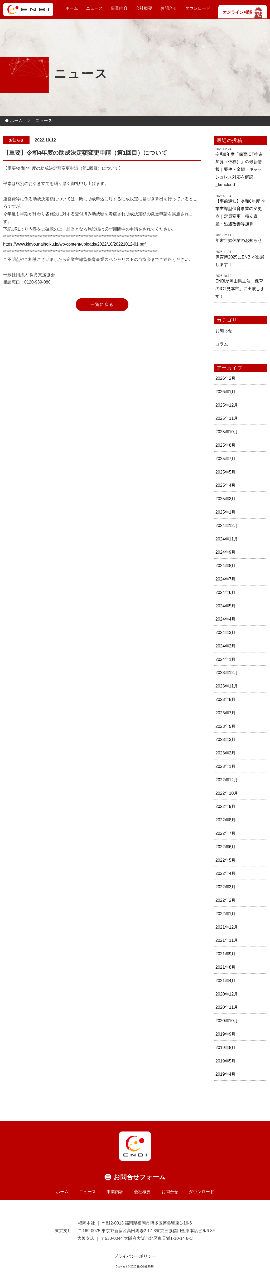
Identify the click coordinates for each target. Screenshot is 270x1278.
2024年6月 (225, 592)
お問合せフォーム (140, 1177)
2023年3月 (225, 739)
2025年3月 (225, 498)
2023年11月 (226, 686)
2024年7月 (225, 579)
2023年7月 (225, 713)
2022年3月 (225, 887)
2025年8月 (225, 445)
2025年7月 (225, 458)
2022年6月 (225, 847)
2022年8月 (225, 820)
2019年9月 (225, 1034)
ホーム (71, 8)
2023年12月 (226, 672)
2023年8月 (225, 699)
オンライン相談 (243, 12)
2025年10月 (226, 432)
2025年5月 (225, 472)
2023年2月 (225, 753)
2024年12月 (226, 525)
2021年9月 (225, 954)
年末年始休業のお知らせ (238, 240)
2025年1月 (225, 512)
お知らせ (223, 330)
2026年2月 (225, 378)
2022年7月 (225, 833)
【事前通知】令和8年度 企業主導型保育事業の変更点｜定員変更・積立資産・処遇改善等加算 (240, 212)
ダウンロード (197, 8)
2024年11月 (226, 539)
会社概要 (144, 8)
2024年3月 (225, 632)
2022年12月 (226, 780)
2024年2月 (225, 646)
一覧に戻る (102, 304)
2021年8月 (225, 967)
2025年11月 (226, 418)
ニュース (94, 8)
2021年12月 (226, 927)
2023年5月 (225, 726)
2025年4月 (225, 485)
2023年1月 (225, 766)
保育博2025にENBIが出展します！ (239, 261)
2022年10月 (226, 793)
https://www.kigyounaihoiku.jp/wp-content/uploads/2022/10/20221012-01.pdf (74, 244)
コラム (221, 344)
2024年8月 (225, 565)
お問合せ (168, 8)
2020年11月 (226, 1007)
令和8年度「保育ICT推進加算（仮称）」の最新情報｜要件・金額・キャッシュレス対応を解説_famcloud (239, 169)
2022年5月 (225, 860)
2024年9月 (225, 552)
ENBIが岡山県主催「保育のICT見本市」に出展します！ (239, 289)
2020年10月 (226, 1020)
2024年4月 (225, 619)
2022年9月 (225, 806)
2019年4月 (225, 1074)
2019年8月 (225, 1047)
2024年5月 (225, 606)
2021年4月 (225, 980)
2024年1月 (225, 659)
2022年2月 (225, 900)
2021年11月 (226, 940)
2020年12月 (226, 994)
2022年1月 (225, 913)
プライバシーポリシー (135, 1256)
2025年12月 (226, 405)
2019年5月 (225, 1061)
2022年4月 (225, 873)
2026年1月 (225, 391)
